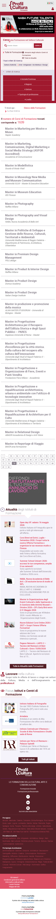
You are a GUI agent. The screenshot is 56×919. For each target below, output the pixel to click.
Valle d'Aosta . (47, 826)
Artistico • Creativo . (18, 853)
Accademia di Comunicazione (18, 156)
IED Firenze (10, 195)
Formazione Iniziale (28, 789)
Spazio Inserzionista (53, 8)
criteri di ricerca (11, 71)
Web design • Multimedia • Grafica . (34, 865)
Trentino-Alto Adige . (29, 826)
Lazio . (10, 823)
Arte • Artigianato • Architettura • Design (33, 65)
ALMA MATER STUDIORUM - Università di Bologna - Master (24, 311)
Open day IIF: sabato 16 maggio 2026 (34, 523)
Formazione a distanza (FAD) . (40, 832)
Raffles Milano (11, 206)
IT (49, 3)
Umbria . (39, 826)
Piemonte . (42, 823)
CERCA (38, 46)
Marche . (30, 823)
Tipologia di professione (28, 94)
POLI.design (10, 260)
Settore (28, 89)
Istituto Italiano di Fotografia (33, 703)
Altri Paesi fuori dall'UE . (21, 832)
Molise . (35, 823)
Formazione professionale (28, 791)
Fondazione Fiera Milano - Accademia (22, 377)
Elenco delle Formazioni (34, 108)
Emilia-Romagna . (37, 820)
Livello (28, 99)
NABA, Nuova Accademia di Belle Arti (21, 221)
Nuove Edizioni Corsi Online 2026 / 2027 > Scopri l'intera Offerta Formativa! (35, 625)
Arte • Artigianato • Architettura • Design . (31, 838)
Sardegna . (6, 826)
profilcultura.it (7, 683)
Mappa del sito (14, 886)
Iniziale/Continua (28, 79)
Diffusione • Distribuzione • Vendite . (22, 856)
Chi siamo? (14, 877)
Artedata (24, 716)
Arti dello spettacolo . (10, 838)
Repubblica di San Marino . (17, 829)
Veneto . (5, 829)
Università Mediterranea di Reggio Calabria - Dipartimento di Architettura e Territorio (25, 422)
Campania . (27, 820)
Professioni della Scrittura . (24, 859)
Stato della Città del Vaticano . (37, 829)
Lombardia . (22, 823)
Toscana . (18, 826)
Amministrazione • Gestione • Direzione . (16, 851)
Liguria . (15, 823)
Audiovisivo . (19, 844)
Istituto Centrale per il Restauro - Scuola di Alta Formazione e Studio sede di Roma (36, 731)
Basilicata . (13, 820)
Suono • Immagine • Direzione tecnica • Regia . (27, 862)
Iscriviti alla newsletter (28, 811)
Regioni (28, 84)
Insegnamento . (8, 867)
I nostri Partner (14, 884)
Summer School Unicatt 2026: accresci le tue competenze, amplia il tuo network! (36, 564)
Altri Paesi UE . (8, 832)
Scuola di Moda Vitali (14, 168)
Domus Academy (12, 283)
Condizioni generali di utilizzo (14, 880)
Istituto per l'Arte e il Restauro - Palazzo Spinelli (34, 742)
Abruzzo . (6, 820)
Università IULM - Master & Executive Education (26, 183)
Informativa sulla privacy (14, 882)
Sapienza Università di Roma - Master (22, 335)
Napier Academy (12, 135)
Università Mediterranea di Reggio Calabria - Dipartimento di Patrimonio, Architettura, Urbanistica (25, 243)
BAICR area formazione (15, 446)
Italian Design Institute (15, 295)
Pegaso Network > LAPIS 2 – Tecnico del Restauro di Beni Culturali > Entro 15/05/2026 (33, 646)
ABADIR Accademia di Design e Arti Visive (24, 435)
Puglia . (48, 823)
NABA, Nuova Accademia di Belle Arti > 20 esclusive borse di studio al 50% (36, 581)
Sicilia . (12, 826)
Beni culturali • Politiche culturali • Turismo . (26, 841)
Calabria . (20, 820)
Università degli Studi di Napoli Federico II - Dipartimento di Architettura (24, 358)
